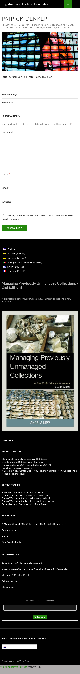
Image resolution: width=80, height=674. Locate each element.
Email (5, 187)
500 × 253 (24, 25)
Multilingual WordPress (13, 666)
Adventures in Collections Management (22, 563)
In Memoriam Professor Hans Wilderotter (23, 492)
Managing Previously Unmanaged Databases (24, 459)
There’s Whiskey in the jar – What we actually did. (27, 498)
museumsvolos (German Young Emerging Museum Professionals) (35, 569)
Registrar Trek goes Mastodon (17, 467)
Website (6, 201)
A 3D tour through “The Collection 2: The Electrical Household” (34, 524)
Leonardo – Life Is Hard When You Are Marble (25, 495)
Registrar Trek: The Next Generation (25, 4)
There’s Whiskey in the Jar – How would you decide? (28, 501)
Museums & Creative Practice (17, 575)
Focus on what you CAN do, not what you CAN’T (26, 464)
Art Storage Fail (10, 581)
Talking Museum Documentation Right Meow (24, 504)
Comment (8, 131)
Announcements (10, 530)
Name (6, 174)
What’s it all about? (11, 541)
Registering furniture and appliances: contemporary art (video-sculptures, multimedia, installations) (38, 26)
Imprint (5, 535)
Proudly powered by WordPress (15, 661)
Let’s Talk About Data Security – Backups (22, 461)
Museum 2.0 (8, 586)
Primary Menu (76, 4)
